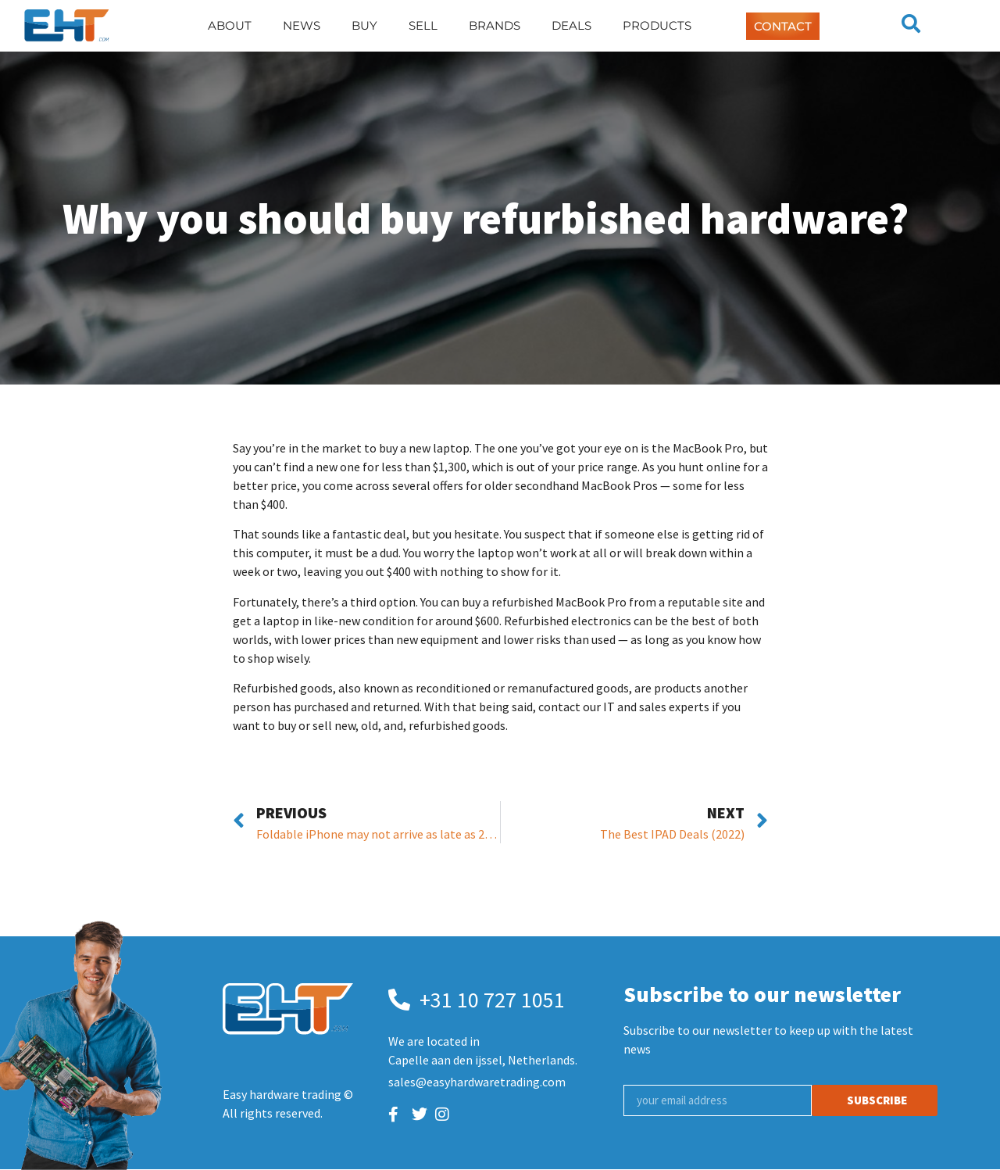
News (301, 25)
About (230, 25)
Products (657, 25)
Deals (571, 25)
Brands (494, 25)
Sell (423, 25)
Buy (364, 25)
